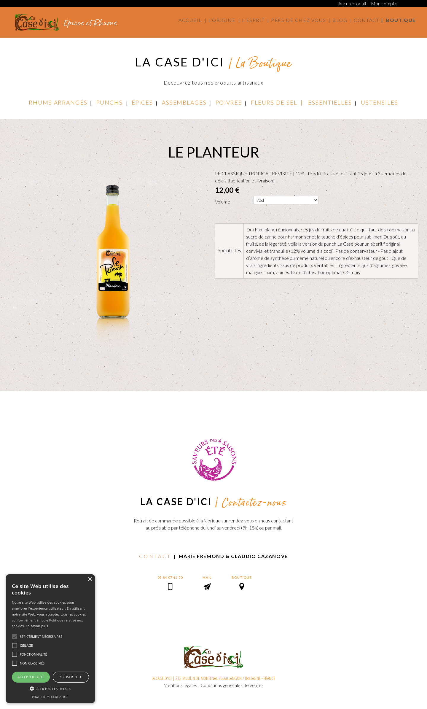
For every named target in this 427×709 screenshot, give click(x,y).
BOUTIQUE (242, 577)
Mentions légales (180, 685)
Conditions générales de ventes (232, 685)
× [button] (89, 579)
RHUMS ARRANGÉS (58, 102)
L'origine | (224, 20)
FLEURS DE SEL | (279, 102)
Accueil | (192, 20)
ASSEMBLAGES (184, 102)
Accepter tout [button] (30, 677)
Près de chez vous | (301, 20)
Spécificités (229, 250)
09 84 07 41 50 (170, 577)
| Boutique (398, 20)
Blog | (342, 20)
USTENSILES (379, 102)
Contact (366, 20)
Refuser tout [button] (71, 677)
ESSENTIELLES (330, 102)
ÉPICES (142, 102)
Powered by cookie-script (50, 697)
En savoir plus (37, 626)
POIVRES (229, 102)
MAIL (207, 577)
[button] (50, 688)
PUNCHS (109, 102)
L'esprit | (255, 20)
